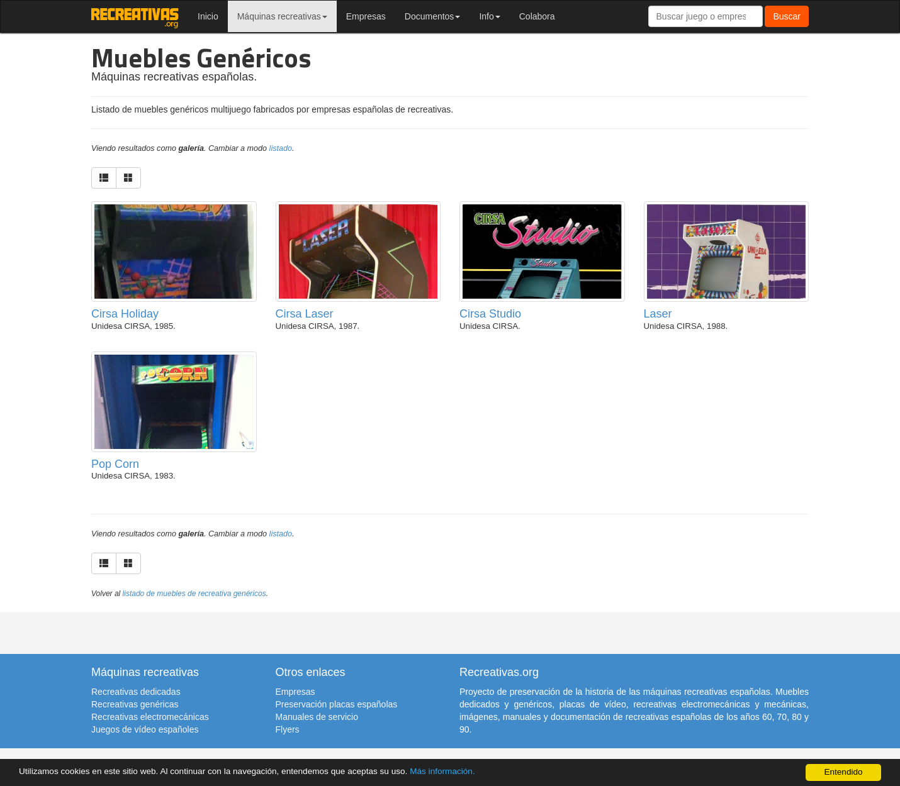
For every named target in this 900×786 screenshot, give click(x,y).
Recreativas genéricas (135, 704)
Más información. (442, 771)
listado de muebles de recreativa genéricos (194, 593)
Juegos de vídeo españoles (144, 729)
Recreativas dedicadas (136, 692)
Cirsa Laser (305, 313)
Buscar (787, 16)
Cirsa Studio (490, 313)
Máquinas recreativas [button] (282, 16)
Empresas (366, 16)
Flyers (288, 729)
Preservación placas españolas (337, 704)
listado (280, 148)
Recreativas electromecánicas (150, 717)
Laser (658, 313)
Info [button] (489, 16)
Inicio (208, 16)
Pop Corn (115, 464)
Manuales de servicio (317, 717)
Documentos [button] (433, 16)
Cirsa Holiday (125, 313)
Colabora (537, 16)
